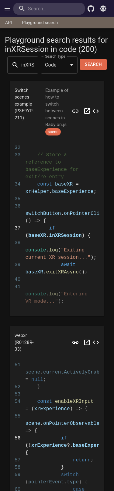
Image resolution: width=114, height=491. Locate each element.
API (8, 22)
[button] (57, 111)
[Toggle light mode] (103, 8)
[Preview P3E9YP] (75, 111)
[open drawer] (7, 8)
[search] (49, 9)
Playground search (40, 22)
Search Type (55, 56)
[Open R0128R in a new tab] (87, 342)
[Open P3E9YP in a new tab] (87, 111)
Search (93, 64)
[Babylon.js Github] (91, 8)
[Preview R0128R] (75, 342)
